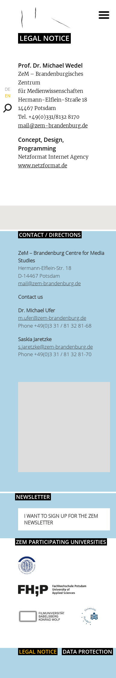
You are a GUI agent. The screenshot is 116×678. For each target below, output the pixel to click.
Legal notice (38, 651)
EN (7, 96)
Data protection (87, 651)
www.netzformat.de (42, 165)
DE (7, 89)
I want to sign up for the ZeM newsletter (61, 519)
